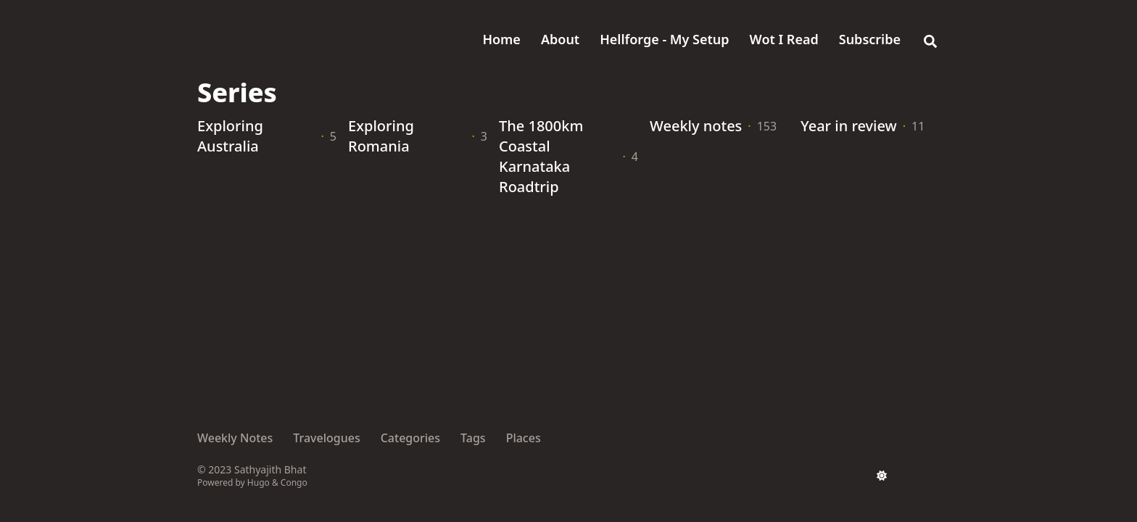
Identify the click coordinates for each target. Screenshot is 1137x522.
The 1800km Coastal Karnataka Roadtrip (541, 156)
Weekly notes (696, 126)
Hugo (258, 482)
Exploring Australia (230, 136)
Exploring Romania (381, 136)
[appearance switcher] (881, 475)
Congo (294, 482)
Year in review (849, 126)
